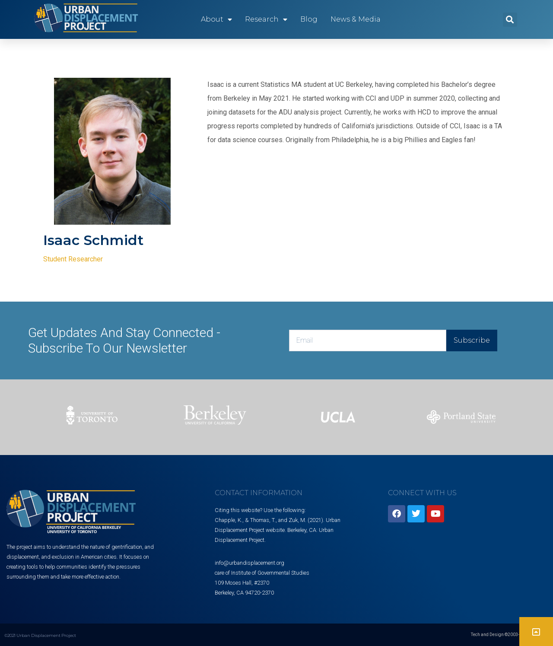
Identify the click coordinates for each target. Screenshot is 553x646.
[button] (510, 20)
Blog (309, 19)
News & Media (356, 19)
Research (266, 19)
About (216, 19)
